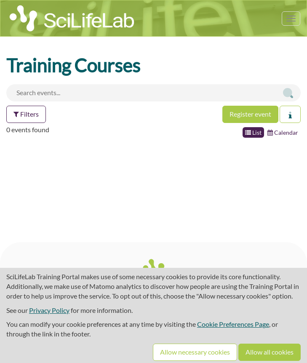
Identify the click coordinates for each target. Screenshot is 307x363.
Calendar (282, 132)
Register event (250, 114)
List (253, 132)
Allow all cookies (270, 352)
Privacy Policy (49, 310)
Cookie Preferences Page (233, 324)
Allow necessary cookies (195, 352)
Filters (26, 114)
